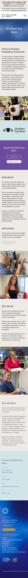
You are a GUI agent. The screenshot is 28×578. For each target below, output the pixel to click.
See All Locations (8, 529)
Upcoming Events (8, 242)
